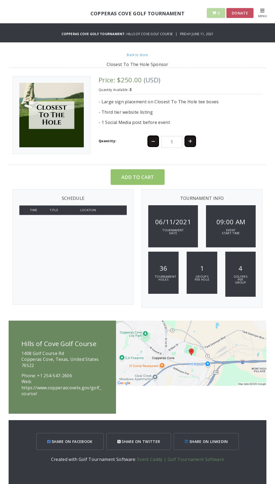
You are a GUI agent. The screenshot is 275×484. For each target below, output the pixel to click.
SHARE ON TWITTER (138, 441)
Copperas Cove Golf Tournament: (93, 34)
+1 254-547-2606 (54, 376)
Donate (240, 13)
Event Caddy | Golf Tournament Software (180, 459)
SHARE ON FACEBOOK (70, 441)
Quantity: (107, 141)
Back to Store (137, 55)
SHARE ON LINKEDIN (206, 441)
